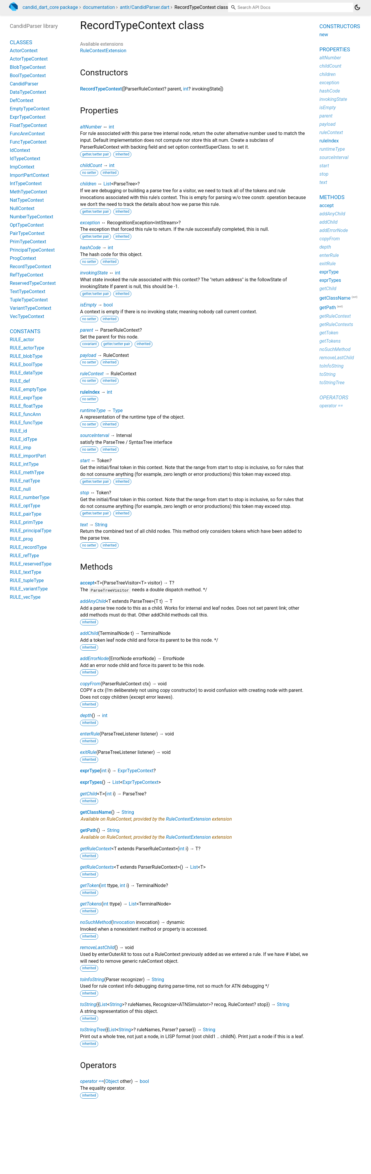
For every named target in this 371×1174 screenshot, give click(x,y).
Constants (25, 331)
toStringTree (92, 1029)
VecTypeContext (27, 316)
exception (90, 222)
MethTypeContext (28, 192)
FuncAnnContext (27, 133)
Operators (333, 397)
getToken (89, 885)
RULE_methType (27, 472)
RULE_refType (24, 555)
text (84, 525)
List (107, 184)
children (88, 184)
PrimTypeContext (28, 241)
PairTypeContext (27, 233)
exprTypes (91, 782)
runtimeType (93, 410)
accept (87, 583)
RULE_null (20, 489)
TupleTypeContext (29, 300)
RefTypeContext (26, 275)
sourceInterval (94, 435)
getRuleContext (96, 848)
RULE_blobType (26, 356)
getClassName (95, 812)
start (85, 460)
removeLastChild (97, 947)
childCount (91, 165)
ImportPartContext (29, 175)
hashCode (90, 247)
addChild (89, 633)
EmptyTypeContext (30, 109)
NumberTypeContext (31, 217)
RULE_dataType (26, 373)
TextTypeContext (27, 291)
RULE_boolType (26, 364)
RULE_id (18, 431)
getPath (88, 830)
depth (86, 715)
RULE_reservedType (30, 564)
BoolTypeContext (28, 75)
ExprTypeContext (136, 770)
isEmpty (88, 305)
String (101, 525)
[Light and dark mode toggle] (357, 7)
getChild (88, 794)
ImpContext (22, 167)
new (323, 34)
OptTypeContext (27, 225)
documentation (99, 7)
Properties (334, 49)
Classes (21, 42)
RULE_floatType (26, 406)
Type (118, 410)
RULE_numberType (30, 497)
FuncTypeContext (28, 142)
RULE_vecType (25, 597)
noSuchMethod (95, 922)
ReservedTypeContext (33, 283)
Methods (332, 197)
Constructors (339, 26)
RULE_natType (25, 481)
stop (84, 492)
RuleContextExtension (103, 50)
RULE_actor (22, 339)
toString (88, 1004)
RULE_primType (26, 522)
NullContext (22, 208)
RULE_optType (25, 506)
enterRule (89, 734)
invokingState (94, 273)
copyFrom (90, 684)
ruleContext (92, 373)
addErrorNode (94, 658)
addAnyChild (93, 601)
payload (88, 355)
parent (86, 330)
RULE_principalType (30, 530)
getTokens (90, 904)
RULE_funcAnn (25, 414)
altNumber (91, 127)
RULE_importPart (28, 456)
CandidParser (24, 84)
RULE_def (20, 381)
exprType (90, 770)
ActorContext (24, 50)
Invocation (124, 922)
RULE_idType (23, 439)
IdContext (20, 150)
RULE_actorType (27, 348)
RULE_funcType (26, 422)
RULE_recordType (28, 547)
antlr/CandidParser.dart (144, 7)
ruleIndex (90, 392)
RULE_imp (20, 447)
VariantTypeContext (30, 308)
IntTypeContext (26, 183)
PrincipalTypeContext (32, 250)
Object (112, 1081)
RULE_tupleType (27, 580)
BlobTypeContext (28, 67)
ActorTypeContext (29, 59)
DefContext (22, 100)
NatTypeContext (27, 200)
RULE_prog (21, 539)
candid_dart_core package (50, 7)
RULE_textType (25, 572)
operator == (92, 1081)
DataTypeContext (28, 92)
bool (108, 305)
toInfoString (92, 979)
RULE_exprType (26, 398)
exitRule (88, 752)
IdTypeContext (25, 158)
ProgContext (23, 258)
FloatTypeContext (28, 125)
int (185, 89)
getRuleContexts (97, 867)
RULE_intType (24, 464)
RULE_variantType (29, 589)
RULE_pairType (25, 514)
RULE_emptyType (28, 389)
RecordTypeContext (101, 89)
